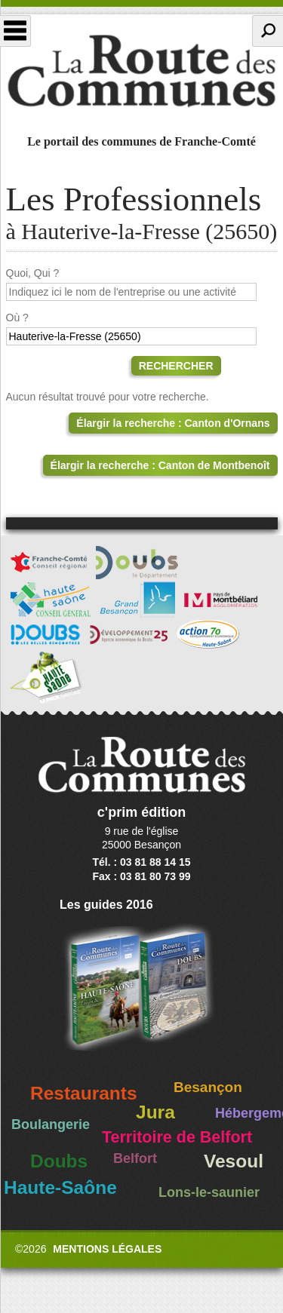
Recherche (267, 31)
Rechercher (176, 366)
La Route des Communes (141, 70)
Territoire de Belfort (177, 1137)
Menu (15, 31)
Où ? (17, 317)
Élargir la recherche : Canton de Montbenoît (160, 465)
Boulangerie (50, 1124)
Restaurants (83, 1093)
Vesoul (233, 1161)
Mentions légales (107, 1249)
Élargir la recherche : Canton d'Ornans (172, 423)
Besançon (208, 1087)
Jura (155, 1112)
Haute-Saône (60, 1187)
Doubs (59, 1161)
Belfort (135, 1158)
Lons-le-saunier (209, 1192)
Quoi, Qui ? (33, 273)
